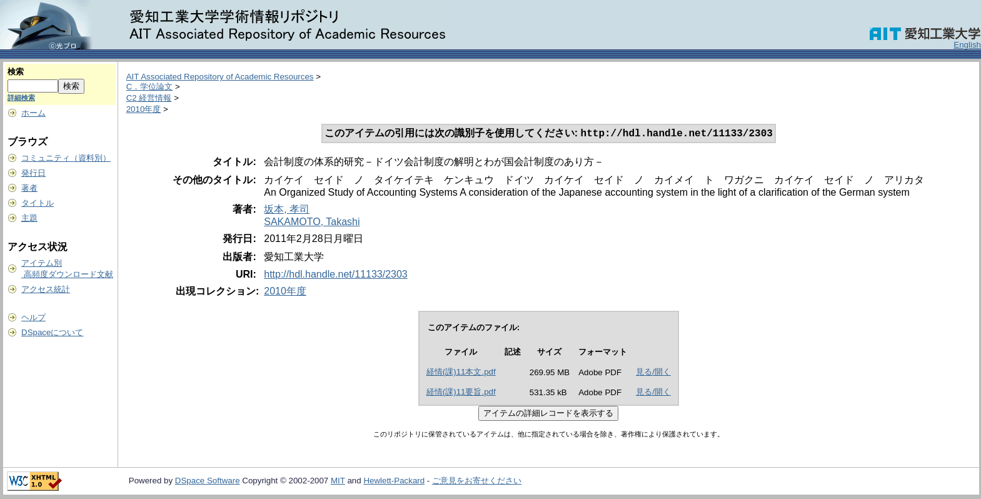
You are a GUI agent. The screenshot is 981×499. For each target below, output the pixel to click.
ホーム (33, 113)
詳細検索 (21, 97)
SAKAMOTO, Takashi (312, 223)
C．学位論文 (149, 86)
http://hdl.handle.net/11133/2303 (336, 275)
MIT (338, 481)
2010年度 (143, 109)
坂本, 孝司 (286, 210)
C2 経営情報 (149, 98)
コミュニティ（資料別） (66, 158)
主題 (29, 218)
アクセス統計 (45, 289)
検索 (16, 71)
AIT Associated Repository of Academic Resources (220, 76)
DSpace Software (207, 481)
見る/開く (653, 373)
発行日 (33, 173)
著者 (29, 188)
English (967, 44)
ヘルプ (33, 317)
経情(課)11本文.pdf (461, 373)
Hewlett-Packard (394, 481)
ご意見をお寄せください (476, 481)
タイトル (37, 203)
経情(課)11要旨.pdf (461, 393)
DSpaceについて (52, 332)
